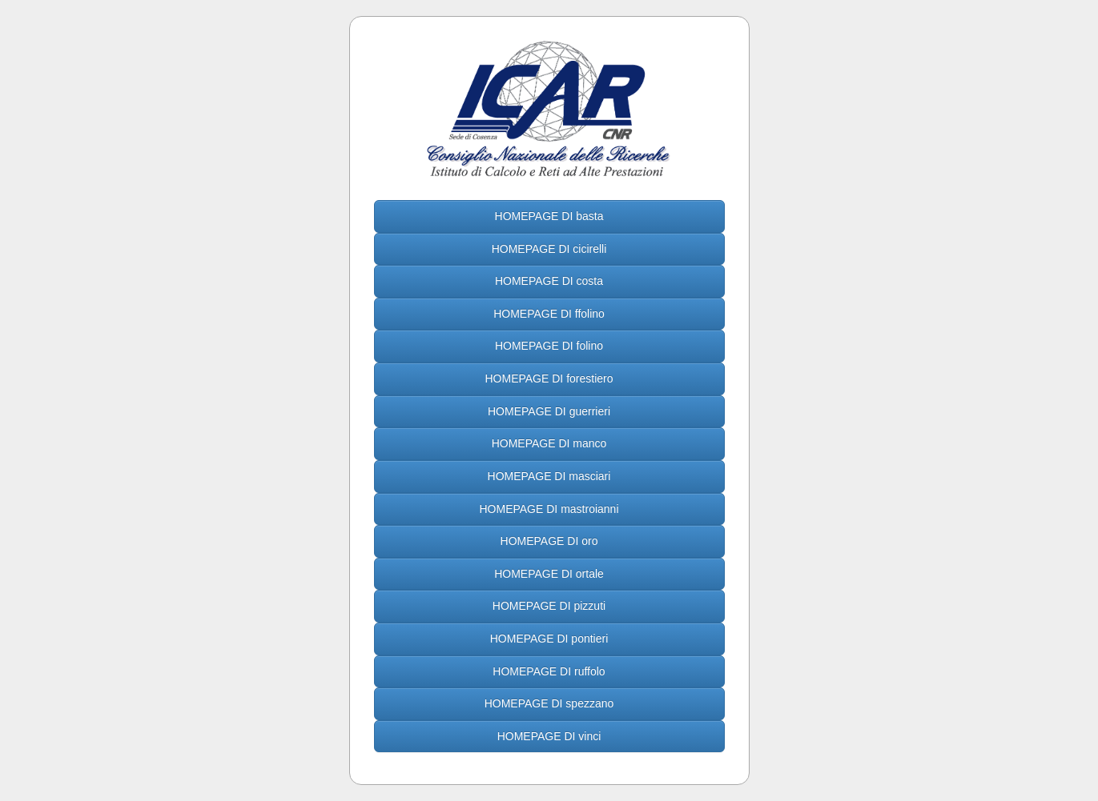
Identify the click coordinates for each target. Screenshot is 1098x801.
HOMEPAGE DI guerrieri (549, 411)
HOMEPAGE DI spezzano (549, 703)
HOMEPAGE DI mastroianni (548, 509)
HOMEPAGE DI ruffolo (549, 671)
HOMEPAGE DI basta (549, 216)
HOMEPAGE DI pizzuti (549, 605)
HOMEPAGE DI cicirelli (549, 248)
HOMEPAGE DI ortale (549, 573)
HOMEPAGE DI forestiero (549, 378)
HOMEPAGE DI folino (549, 345)
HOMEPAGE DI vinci (549, 736)
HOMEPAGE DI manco (549, 443)
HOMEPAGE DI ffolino (549, 313)
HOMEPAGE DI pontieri (549, 638)
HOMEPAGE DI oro (549, 541)
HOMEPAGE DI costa (549, 280)
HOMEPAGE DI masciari (549, 476)
